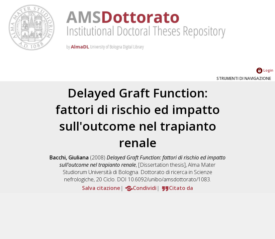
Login (264, 70)
